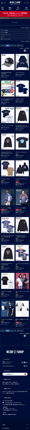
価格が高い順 (20, 45)
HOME (2, 18)
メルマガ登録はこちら (15, 374)
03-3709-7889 (8, 400)
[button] (28, 51)
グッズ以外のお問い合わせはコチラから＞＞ (14, 404)
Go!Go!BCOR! (15, 428)
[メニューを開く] (2, 2)
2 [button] (26, 50)
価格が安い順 (13, 45)
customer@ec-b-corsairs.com (13, 402)
